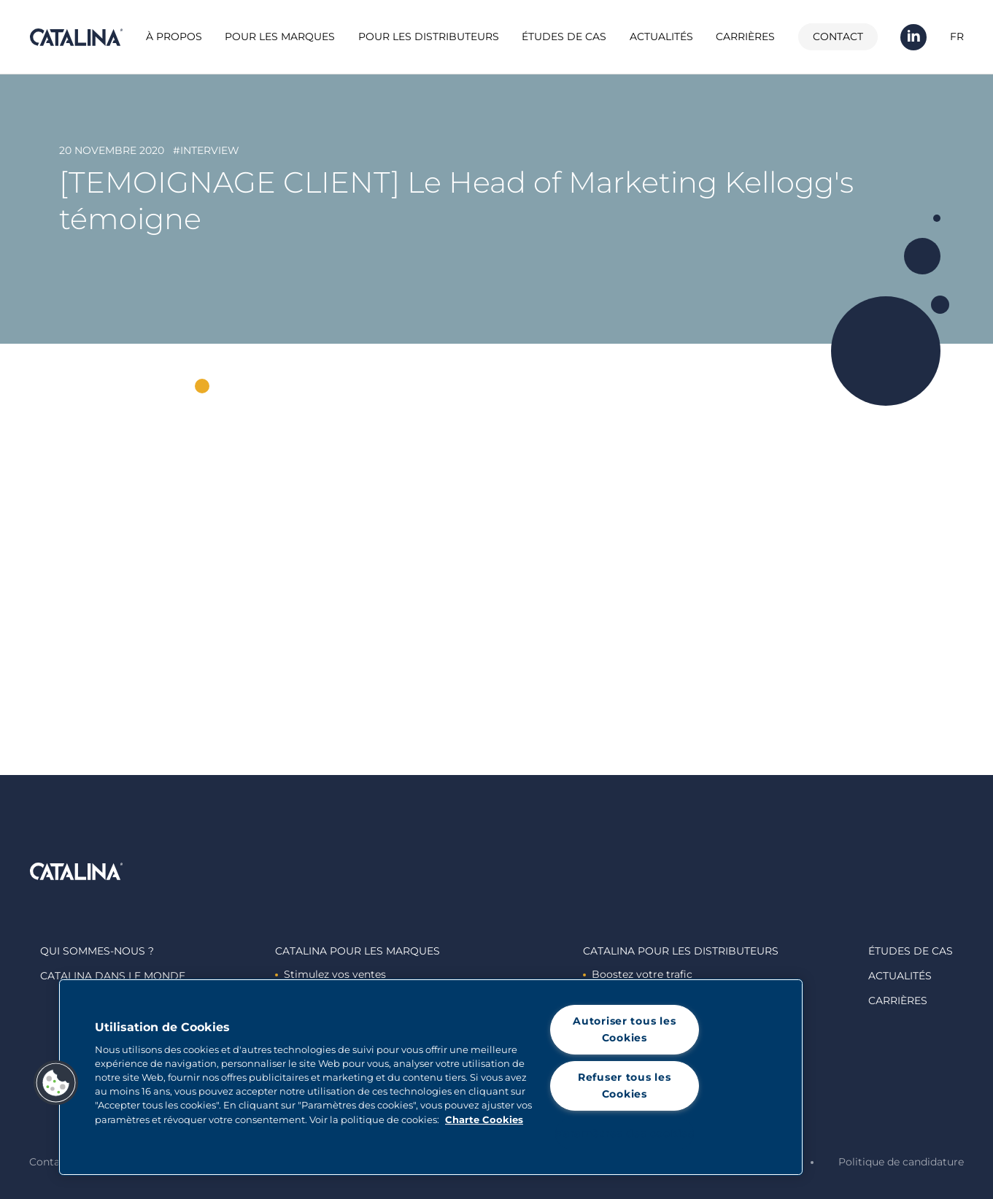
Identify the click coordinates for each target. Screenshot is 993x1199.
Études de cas (564, 36)
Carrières (745, 36)
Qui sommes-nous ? (97, 950)
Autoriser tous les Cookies (624, 1029)
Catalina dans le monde (112, 975)
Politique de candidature (901, 1161)
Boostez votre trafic (637, 974)
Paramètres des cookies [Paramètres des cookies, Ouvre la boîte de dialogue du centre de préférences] (624, 1133)
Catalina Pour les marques (357, 950)
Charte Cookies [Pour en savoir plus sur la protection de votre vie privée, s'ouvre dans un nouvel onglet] (484, 1119)
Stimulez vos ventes (330, 974)
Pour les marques (280, 36)
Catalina (76, 37)
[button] (56, 1083)
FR (957, 36)
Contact (838, 36)
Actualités (661, 36)
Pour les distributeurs (428, 36)
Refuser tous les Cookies (624, 1085)
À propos (174, 36)
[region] (430, 1077)
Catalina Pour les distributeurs (680, 950)
